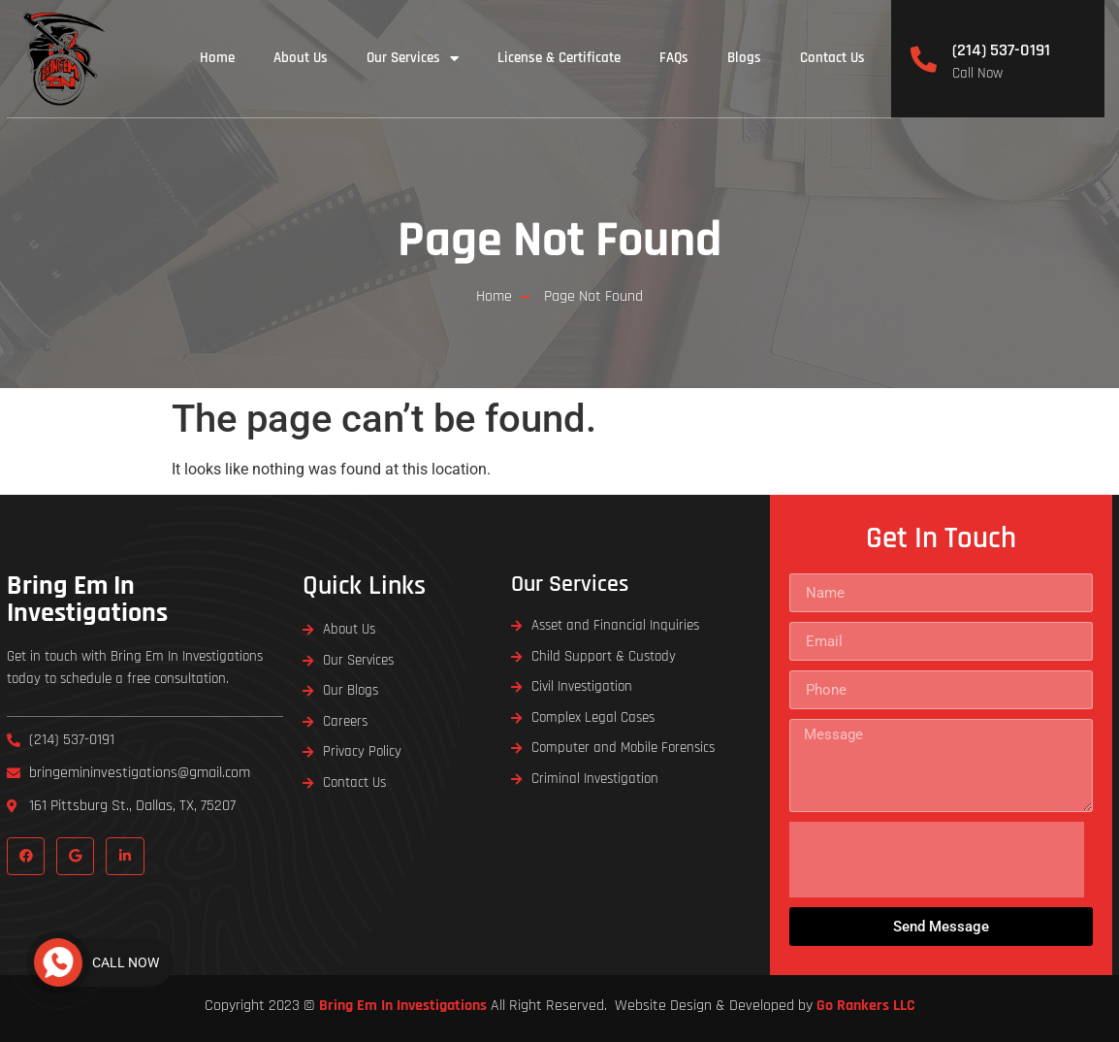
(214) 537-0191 (1001, 50)
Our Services (413, 59)
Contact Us (832, 58)
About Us (300, 58)
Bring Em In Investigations (87, 600)
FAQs (673, 58)
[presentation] (936, 859)
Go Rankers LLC (865, 1005)
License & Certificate (559, 58)
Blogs (744, 58)
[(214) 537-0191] (924, 59)
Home (217, 58)
